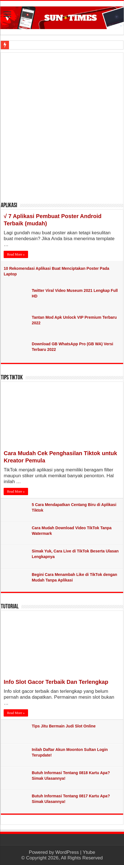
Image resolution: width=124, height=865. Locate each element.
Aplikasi (9, 205)
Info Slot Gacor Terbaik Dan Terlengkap (56, 682)
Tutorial (10, 607)
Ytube (89, 852)
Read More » (16, 254)
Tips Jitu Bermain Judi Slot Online (64, 726)
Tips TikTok (12, 378)
